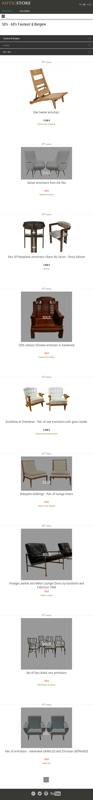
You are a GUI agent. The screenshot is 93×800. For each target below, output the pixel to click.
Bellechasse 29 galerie (46, 124)
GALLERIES (25, 11)
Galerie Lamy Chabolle (46, 506)
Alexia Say (46, 763)
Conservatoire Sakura (46, 357)
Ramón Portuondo (47, 194)
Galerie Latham (47, 595)
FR (80, 4)
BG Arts (47, 268)
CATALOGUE (7, 11)
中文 (89, 4)
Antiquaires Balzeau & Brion (47, 433)
